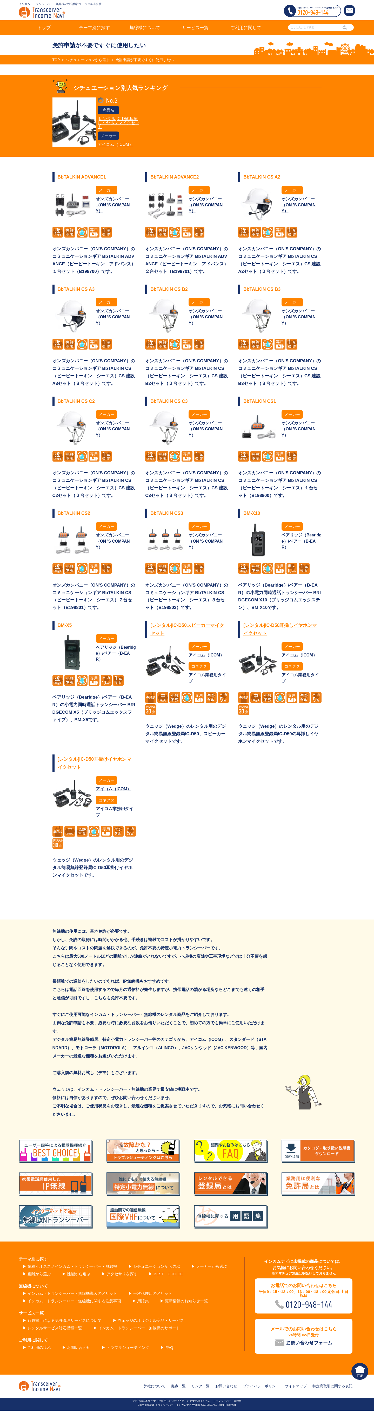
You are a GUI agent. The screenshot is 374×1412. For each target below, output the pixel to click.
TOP (56, 59)
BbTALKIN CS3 (167, 514)
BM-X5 (65, 626)
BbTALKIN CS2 (74, 514)
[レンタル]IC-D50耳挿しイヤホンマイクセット (118, 123)
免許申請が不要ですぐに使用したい (150, 59)
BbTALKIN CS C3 (169, 402)
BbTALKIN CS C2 (77, 402)
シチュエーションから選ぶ (89, 59)
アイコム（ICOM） (115, 145)
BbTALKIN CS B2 (169, 290)
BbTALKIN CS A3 (77, 290)
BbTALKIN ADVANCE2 (175, 178)
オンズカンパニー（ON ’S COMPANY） (113, 206)
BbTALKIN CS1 (260, 402)
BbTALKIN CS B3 (262, 290)
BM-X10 (252, 514)
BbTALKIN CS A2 (262, 178)
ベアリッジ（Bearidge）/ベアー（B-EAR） (300, 542)
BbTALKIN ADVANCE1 (82, 178)
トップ (44, 27)
